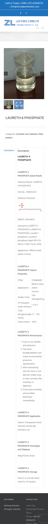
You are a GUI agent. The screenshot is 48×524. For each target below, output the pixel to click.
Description (9, 150)
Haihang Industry (11, 505)
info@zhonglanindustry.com (25, 6)
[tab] (9, 150)
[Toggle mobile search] (37, 28)
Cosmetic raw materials (26, 134)
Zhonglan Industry (12, 509)
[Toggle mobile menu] (42, 28)
